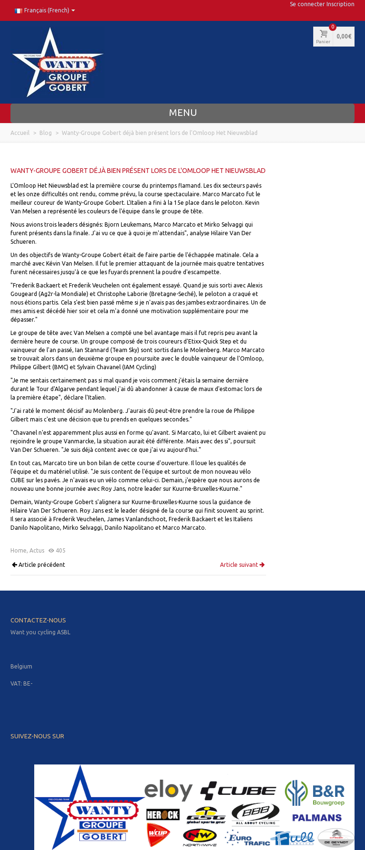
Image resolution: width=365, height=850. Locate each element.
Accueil (19, 133)
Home (18, 550)
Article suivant (242, 565)
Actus (36, 550)
